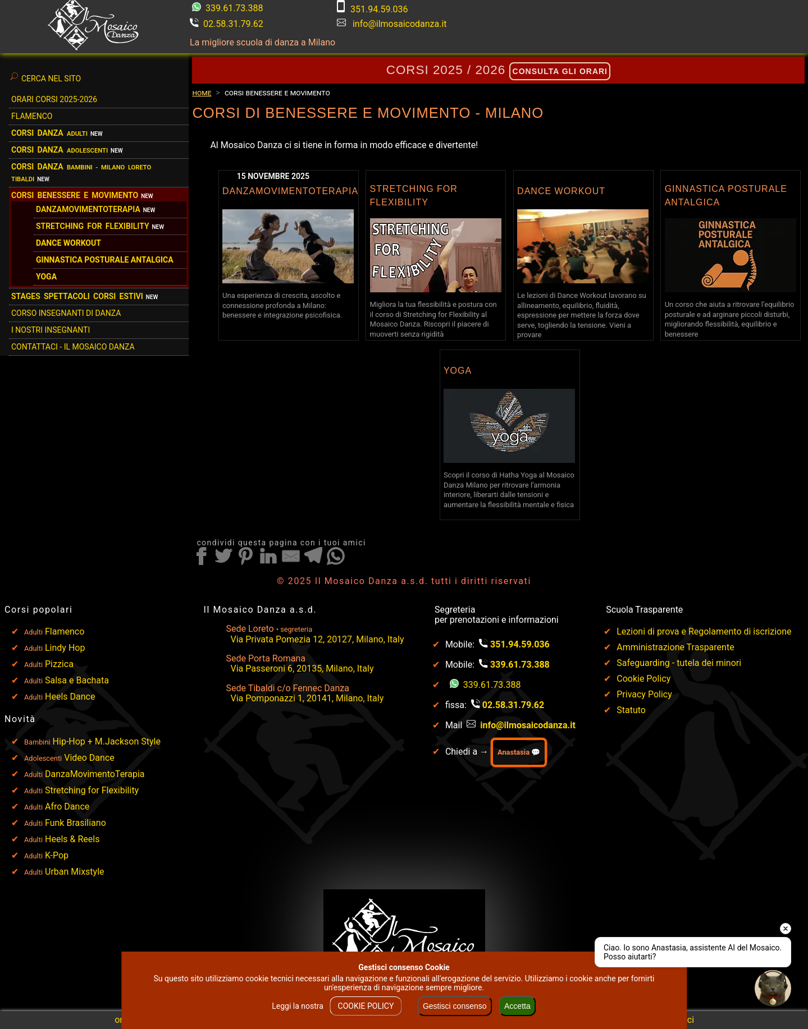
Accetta (517, 1006)
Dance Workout (68, 242)
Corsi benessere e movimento (74, 195)
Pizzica (59, 664)
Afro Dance (67, 806)
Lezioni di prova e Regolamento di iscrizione (704, 631)
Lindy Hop (65, 647)
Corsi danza (59, 149)
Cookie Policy (643, 678)
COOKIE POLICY (366, 1006)
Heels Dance (70, 696)
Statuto (631, 710)
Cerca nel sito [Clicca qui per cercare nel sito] (45, 77)
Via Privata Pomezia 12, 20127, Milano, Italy (317, 639)
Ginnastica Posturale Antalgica (105, 259)
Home (201, 92)
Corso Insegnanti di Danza (66, 313)
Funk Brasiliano (75, 822)
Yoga (46, 276)
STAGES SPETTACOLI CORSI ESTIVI (77, 296)
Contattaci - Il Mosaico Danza (73, 346)
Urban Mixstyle (74, 871)
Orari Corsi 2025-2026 (54, 99)
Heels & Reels (72, 839)
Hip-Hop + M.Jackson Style (107, 741)
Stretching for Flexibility (92, 790)
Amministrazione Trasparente (675, 647)
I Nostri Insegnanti (50, 329)
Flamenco (31, 116)
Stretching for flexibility (92, 226)
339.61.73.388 (227, 8)
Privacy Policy (644, 694)
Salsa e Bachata (77, 680)
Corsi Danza (49, 132)
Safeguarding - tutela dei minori (679, 663)
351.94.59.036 (372, 9)
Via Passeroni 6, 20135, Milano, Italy (302, 668)
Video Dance (89, 757)
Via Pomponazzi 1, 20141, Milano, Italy (307, 698)
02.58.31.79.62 (226, 24)
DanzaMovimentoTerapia (88, 209)
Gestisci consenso (455, 1006)
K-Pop (57, 855)
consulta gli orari (560, 71)
